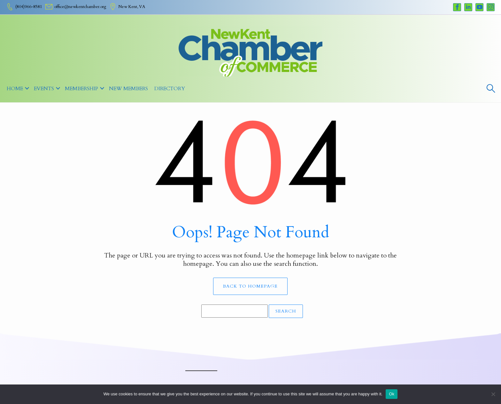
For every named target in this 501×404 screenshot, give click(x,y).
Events (44, 88)
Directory (169, 88)
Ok (391, 394)
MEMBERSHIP (81, 88)
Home (15, 88)
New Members (128, 88)
